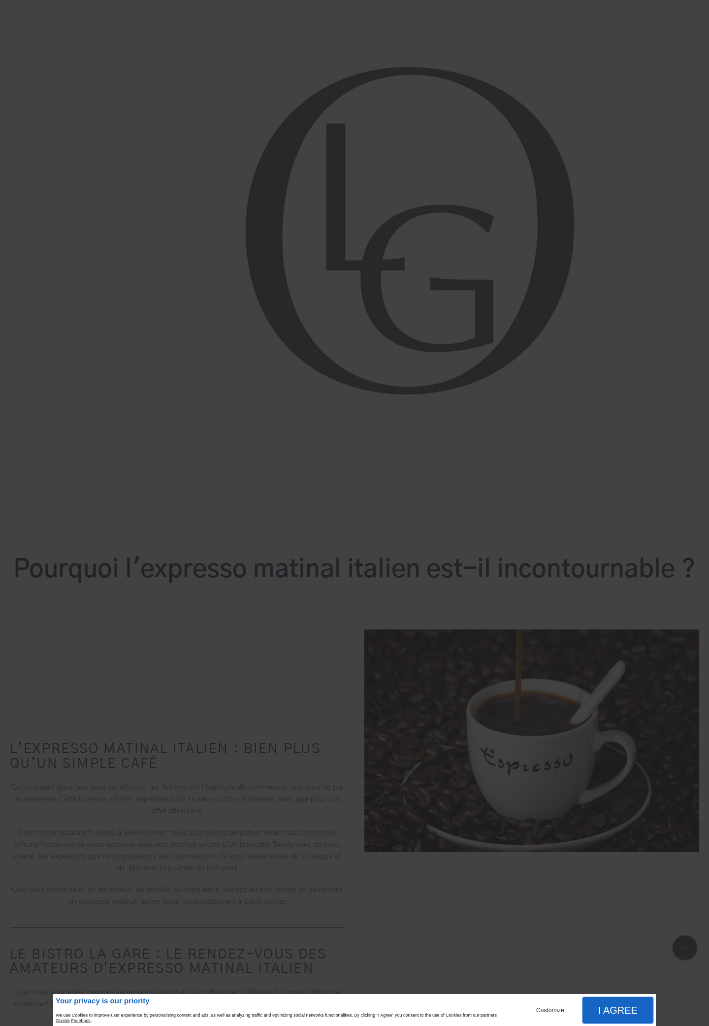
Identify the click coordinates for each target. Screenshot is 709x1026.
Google (63, 1020)
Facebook (81, 1020)
